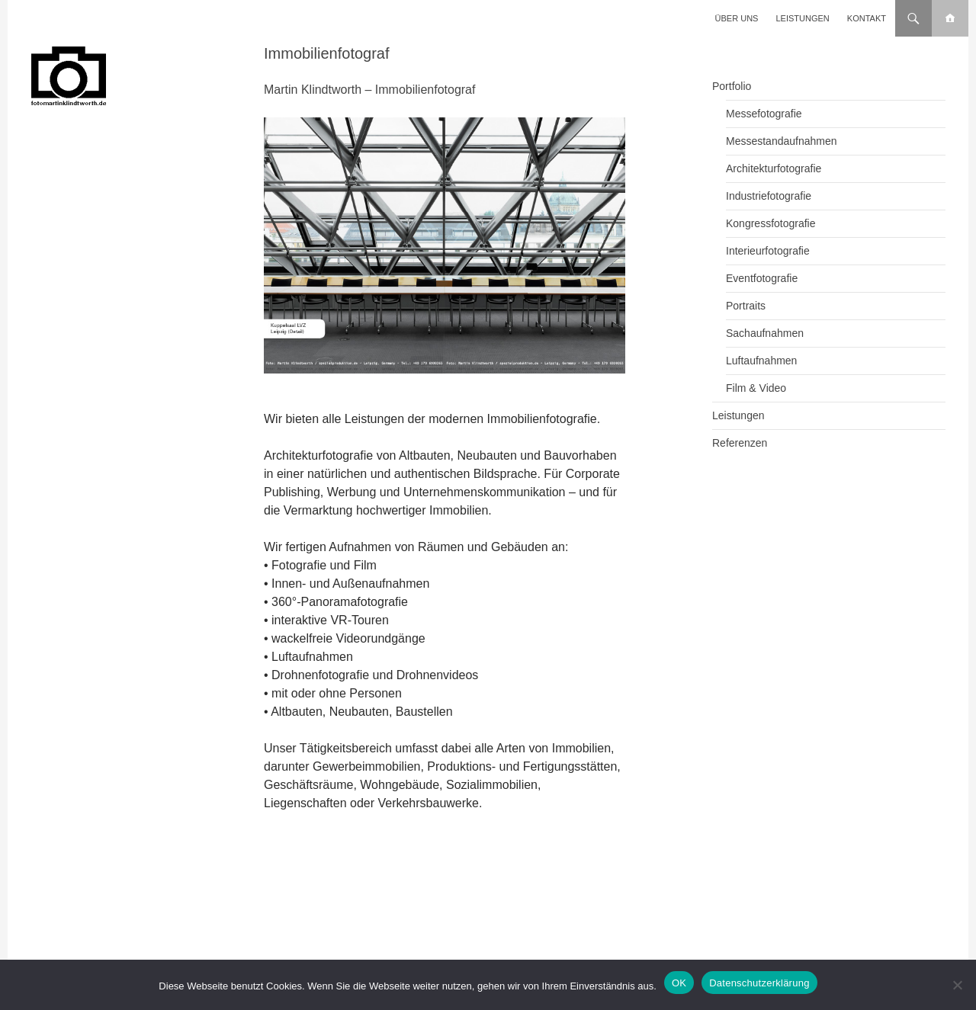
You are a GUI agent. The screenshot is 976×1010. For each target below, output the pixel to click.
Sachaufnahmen (765, 333)
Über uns (737, 18)
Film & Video (756, 388)
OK (679, 983)
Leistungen (803, 18)
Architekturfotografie (773, 168)
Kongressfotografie (771, 223)
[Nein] (957, 984)
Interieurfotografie (768, 251)
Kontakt (866, 18)
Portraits (746, 306)
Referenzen (739, 443)
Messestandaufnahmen (781, 141)
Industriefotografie (768, 196)
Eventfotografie (762, 278)
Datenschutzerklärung (759, 983)
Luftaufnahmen (761, 360)
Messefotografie (764, 113)
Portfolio (731, 86)
